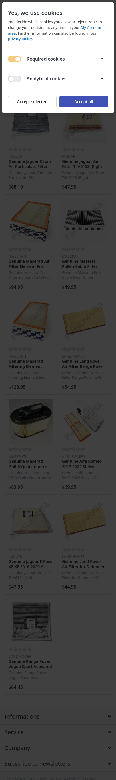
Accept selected (32, 101)
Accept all (83, 101)
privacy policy (20, 38)
